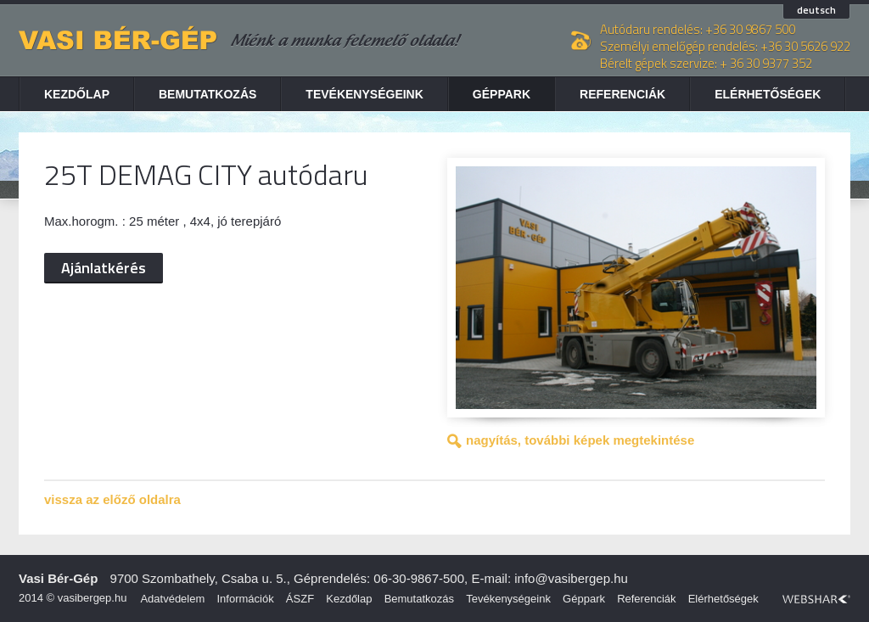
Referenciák (622, 94)
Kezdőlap (76, 94)
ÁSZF (300, 598)
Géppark (501, 94)
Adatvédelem (172, 598)
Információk (244, 598)
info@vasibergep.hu (571, 578)
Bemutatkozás (207, 94)
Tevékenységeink (364, 94)
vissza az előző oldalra (112, 499)
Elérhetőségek (768, 94)
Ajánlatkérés (103, 267)
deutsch (816, 11)
